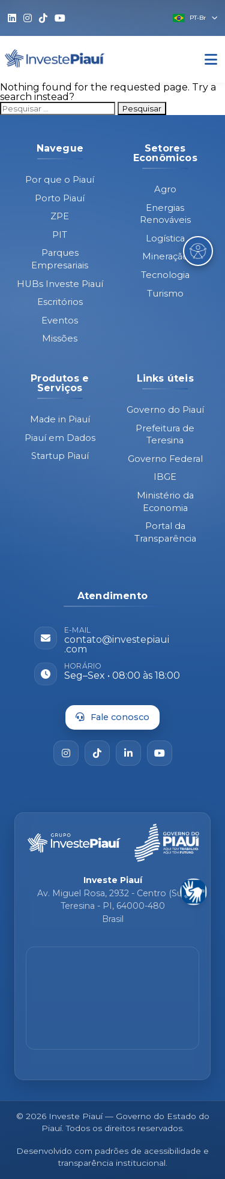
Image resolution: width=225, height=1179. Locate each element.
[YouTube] (159, 753)
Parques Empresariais (59, 259)
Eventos (59, 320)
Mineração (165, 256)
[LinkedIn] (128, 753)
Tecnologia (165, 275)
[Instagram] (66, 753)
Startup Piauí (60, 456)
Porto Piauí (60, 198)
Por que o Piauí (59, 179)
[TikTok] (97, 753)
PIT (59, 234)
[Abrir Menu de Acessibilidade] (198, 251)
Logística (165, 238)
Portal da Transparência (165, 532)
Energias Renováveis (165, 214)
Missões (59, 338)
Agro (165, 189)
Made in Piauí (60, 419)
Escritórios (60, 302)
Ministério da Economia (165, 501)
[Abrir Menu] (211, 59)
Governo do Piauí (165, 409)
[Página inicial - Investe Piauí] (74, 843)
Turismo (165, 293)
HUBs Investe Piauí (60, 284)
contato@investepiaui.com (116, 644)
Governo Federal (165, 459)
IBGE (165, 476)
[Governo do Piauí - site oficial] (166, 843)
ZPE (59, 216)
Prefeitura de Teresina (165, 434)
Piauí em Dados (60, 438)
